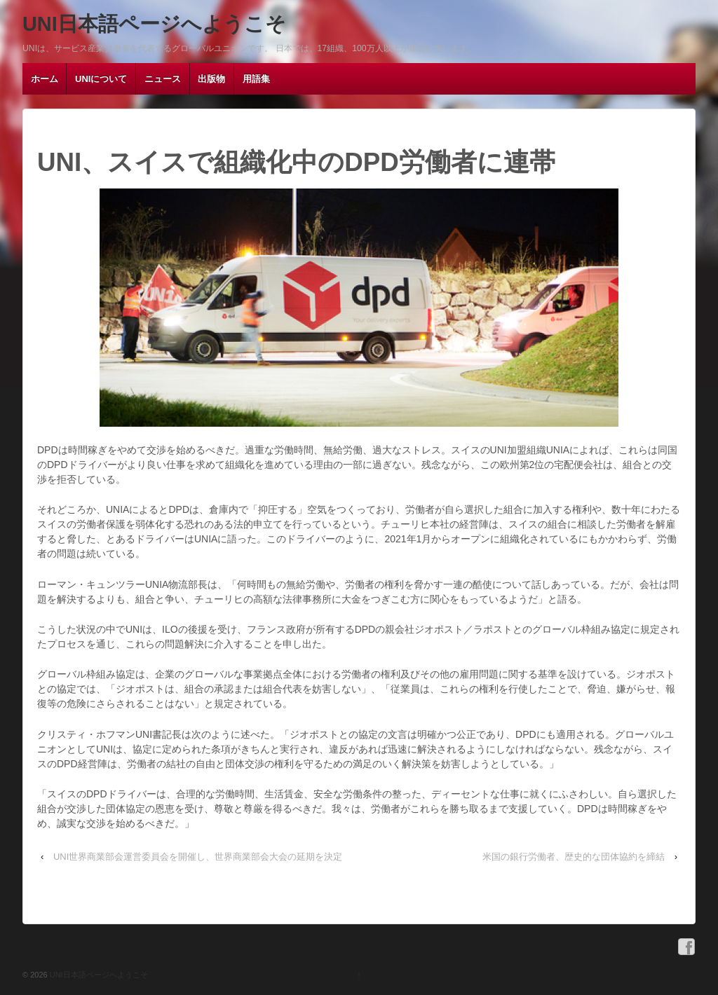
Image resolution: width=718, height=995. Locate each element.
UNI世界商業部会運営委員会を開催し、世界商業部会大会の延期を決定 (197, 856)
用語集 (256, 79)
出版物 (211, 79)
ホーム (44, 79)
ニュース (162, 79)
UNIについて (101, 79)
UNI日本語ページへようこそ (154, 24)
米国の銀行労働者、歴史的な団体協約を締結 (573, 856)
